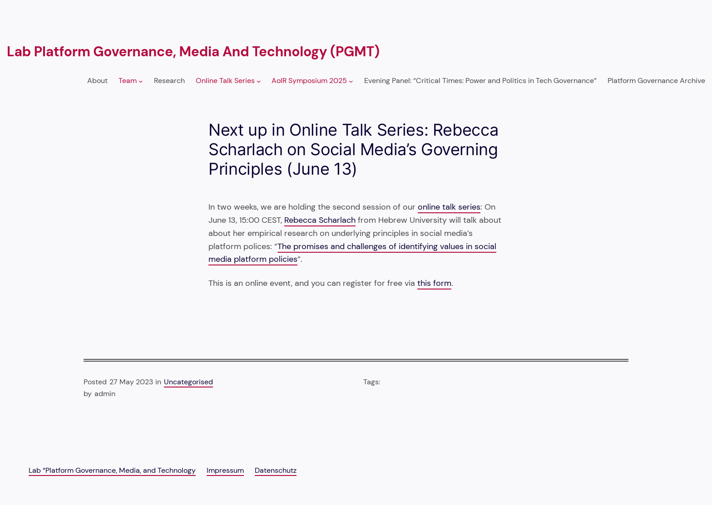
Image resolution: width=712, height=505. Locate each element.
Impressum (225, 470)
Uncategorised (188, 382)
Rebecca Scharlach (320, 220)
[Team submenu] (140, 81)
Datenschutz (276, 470)
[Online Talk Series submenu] (259, 81)
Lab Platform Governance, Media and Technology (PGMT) (193, 51)
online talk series (449, 206)
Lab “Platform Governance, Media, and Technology (112, 470)
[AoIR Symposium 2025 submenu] (351, 81)
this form (434, 283)
